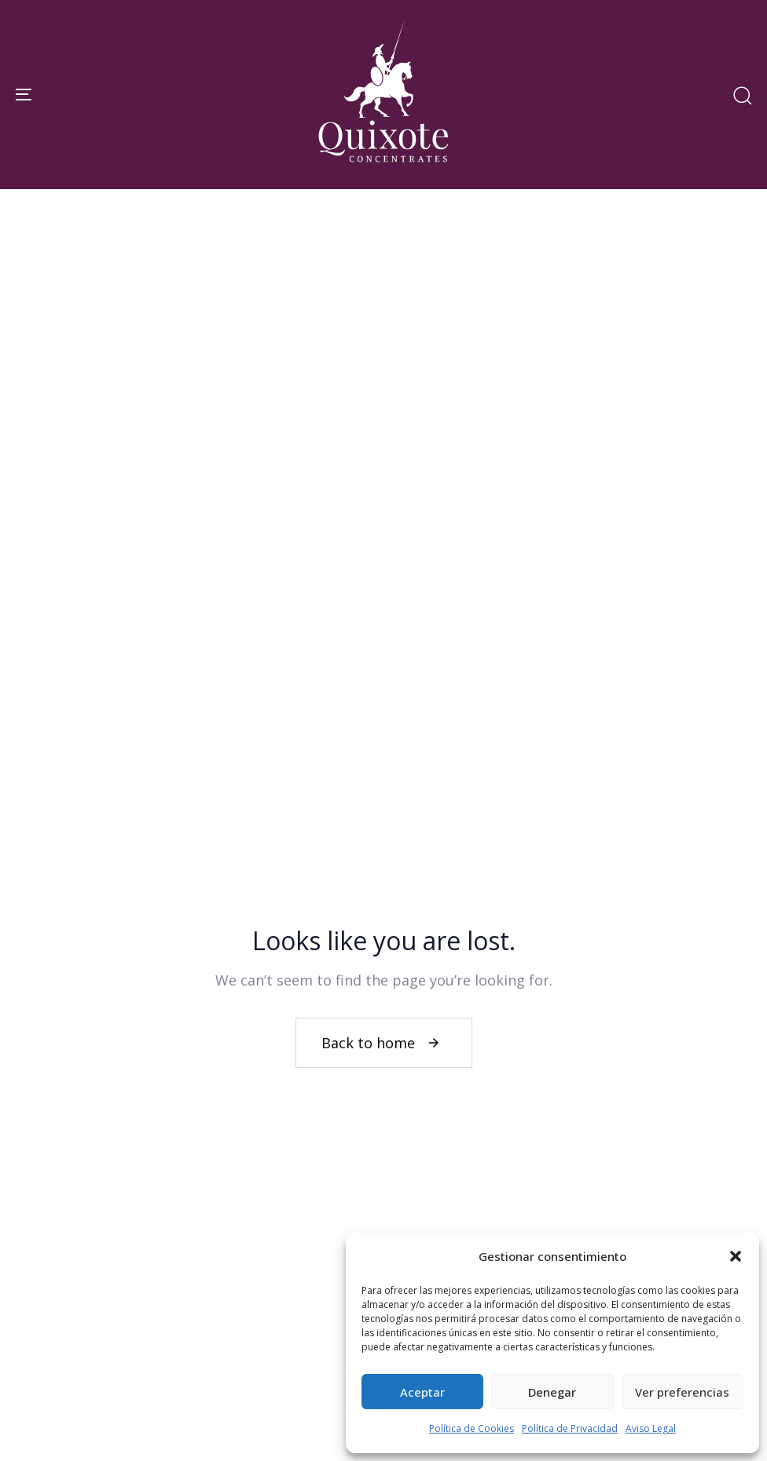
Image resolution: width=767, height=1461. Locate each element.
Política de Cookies (471, 1428)
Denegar (552, 1392)
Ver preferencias (682, 1392)
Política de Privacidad (570, 1428)
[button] (735, 1256)
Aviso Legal (651, 1428)
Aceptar (422, 1392)
